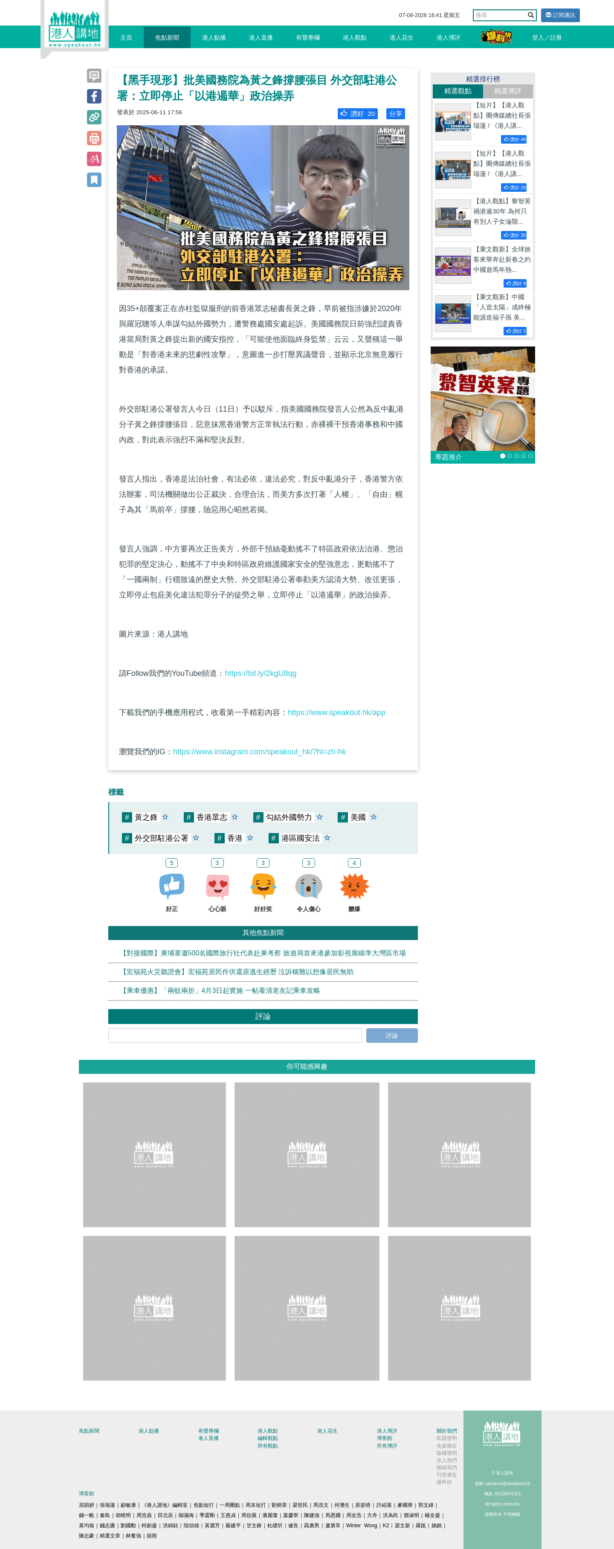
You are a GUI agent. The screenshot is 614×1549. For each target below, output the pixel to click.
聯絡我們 (447, 1468)
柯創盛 (149, 1526)
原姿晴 (363, 1505)
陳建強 (311, 1515)
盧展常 (333, 1526)
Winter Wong (361, 1526)
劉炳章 (279, 1505)
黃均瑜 (86, 1526)
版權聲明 (447, 1453)
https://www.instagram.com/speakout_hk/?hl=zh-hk (259, 751)
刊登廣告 (447, 1475)
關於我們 (447, 1431)
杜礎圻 (275, 1526)
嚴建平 (233, 1526)
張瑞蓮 (107, 1505)
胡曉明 (123, 1515)
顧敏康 (128, 1505)
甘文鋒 (254, 1526)
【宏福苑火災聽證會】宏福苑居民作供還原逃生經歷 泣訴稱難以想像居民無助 (236, 971)
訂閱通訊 (560, 15)
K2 (386, 1526)
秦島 (105, 1515)
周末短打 (256, 1505)
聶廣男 (311, 1526)
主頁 (126, 37)
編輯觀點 (268, 1438)
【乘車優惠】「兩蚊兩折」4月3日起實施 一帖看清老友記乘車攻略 (220, 990)
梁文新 (402, 1526)
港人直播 (261, 37)
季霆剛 (207, 1515)
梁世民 (300, 1505)
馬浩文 (321, 1505)
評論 (392, 1035)
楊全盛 (432, 1515)
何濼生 (342, 1505)
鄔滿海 (186, 1515)
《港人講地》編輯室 (165, 1505)
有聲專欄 (308, 37)
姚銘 (437, 1526)
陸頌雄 (191, 1526)
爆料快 (444, 1482)
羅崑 (421, 1526)
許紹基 (384, 1505)
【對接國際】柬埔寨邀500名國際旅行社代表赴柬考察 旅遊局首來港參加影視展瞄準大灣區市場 (263, 953)
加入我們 (447, 1460)
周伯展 (249, 1515)
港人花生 (402, 37)
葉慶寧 (290, 1515)
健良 (293, 1526)
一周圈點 (230, 1505)
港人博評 (448, 37)
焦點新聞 (167, 37)
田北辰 (165, 1515)
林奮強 (133, 1536)
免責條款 (447, 1446)
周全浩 (354, 1515)
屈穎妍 (86, 1505)
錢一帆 (86, 1515)
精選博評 (507, 91)
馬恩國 (333, 1515)
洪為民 (390, 1515)
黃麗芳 (212, 1526)
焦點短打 (204, 1505)
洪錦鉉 (170, 1526)
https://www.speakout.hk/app (336, 712)
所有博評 (387, 1446)
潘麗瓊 (270, 1515)
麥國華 (405, 1505)
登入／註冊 (547, 37)
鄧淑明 (411, 1515)
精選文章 (110, 1536)
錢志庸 (107, 1526)
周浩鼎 (144, 1515)
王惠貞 (228, 1515)
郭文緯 (426, 1505)
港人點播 (214, 37)
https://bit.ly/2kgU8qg (260, 673)
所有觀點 (268, 1446)
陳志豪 (86, 1536)
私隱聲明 (447, 1438)
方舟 (372, 1515)
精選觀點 (458, 91)
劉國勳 (128, 1526)
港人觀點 (355, 37)
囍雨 (152, 1536)
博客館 (384, 1438)
